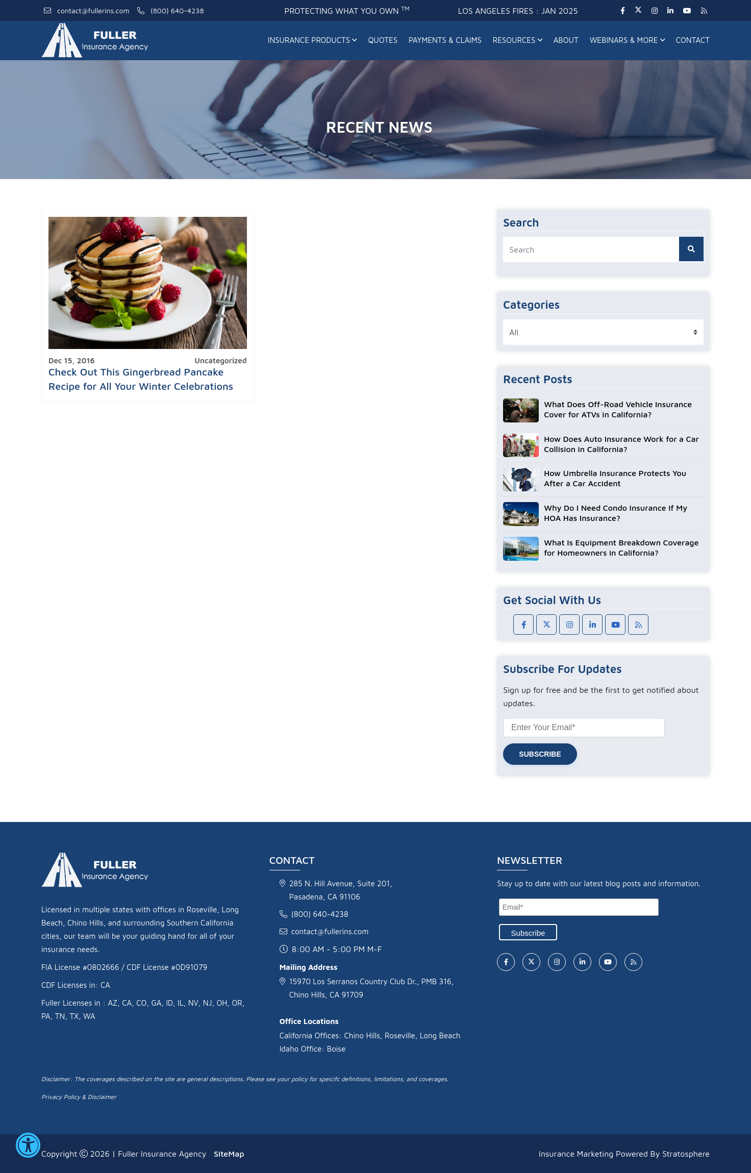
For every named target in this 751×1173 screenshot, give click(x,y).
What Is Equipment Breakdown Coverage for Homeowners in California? (621, 547)
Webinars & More (627, 40)
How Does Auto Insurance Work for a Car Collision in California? (621, 444)
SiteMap (229, 1153)
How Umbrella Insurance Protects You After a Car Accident (615, 478)
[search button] (691, 249)
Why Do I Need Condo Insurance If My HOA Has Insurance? (615, 512)
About (566, 40)
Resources (517, 40)
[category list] (603, 332)
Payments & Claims (445, 40)
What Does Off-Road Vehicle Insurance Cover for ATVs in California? (618, 409)
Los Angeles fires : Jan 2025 (518, 10)
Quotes (382, 40)
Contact (693, 40)
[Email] (579, 907)
